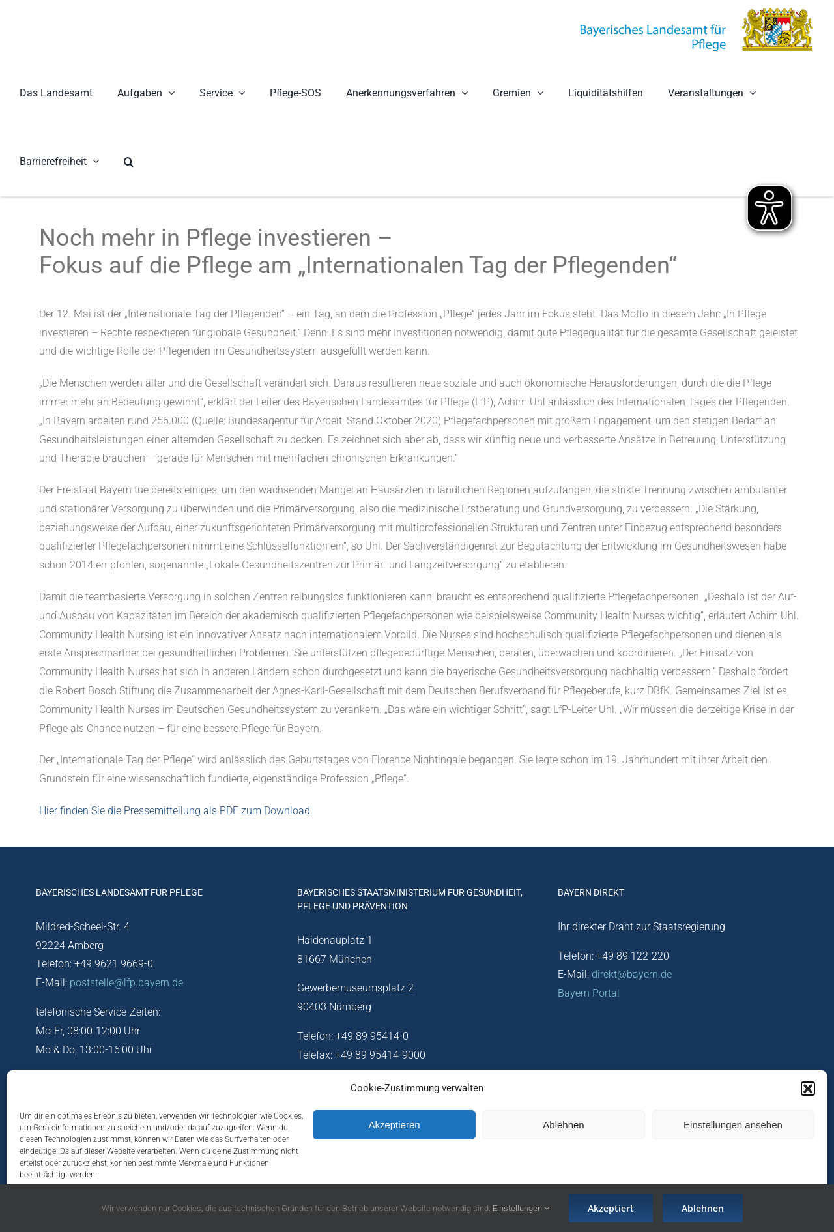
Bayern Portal (589, 993)
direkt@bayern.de (632, 974)
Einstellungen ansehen (733, 1124)
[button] (807, 1088)
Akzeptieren (394, 1124)
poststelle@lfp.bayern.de (126, 982)
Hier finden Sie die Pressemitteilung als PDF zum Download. (176, 810)
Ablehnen (563, 1124)
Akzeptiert (611, 1208)
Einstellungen (521, 1208)
